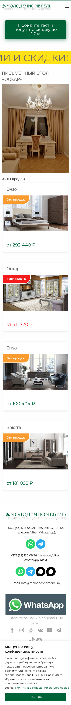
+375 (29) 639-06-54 (50, 528)
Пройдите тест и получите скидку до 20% (35, 29)
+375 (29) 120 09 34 (24, 555)
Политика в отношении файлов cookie (42, 687)
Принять (36, 697)
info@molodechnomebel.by (40, 583)
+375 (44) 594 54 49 (21, 528)
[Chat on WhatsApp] (35, 604)
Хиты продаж (13, 179)
